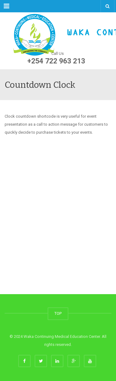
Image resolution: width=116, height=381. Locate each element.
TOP (58, 313)
